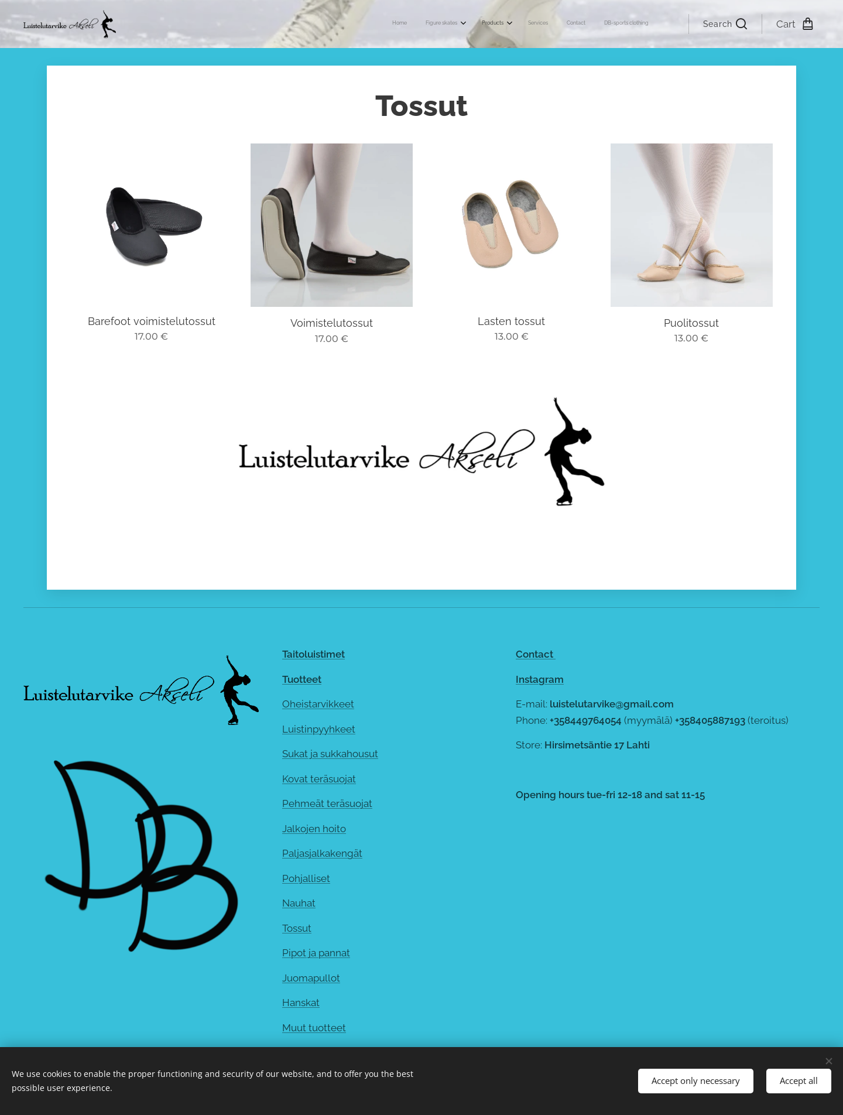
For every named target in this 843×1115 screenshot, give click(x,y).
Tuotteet (301, 679)
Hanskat (301, 1002)
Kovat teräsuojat (319, 779)
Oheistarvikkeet (318, 704)
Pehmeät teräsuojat (327, 803)
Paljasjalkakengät (322, 853)
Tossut (296, 928)
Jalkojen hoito (314, 828)
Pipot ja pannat (316, 953)
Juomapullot (311, 978)
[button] (725, 24)
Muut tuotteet (314, 1028)
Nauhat (299, 903)
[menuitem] (546, 24)
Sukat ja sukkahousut (330, 754)
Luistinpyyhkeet (318, 729)
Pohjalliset (306, 878)
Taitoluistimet (313, 654)
